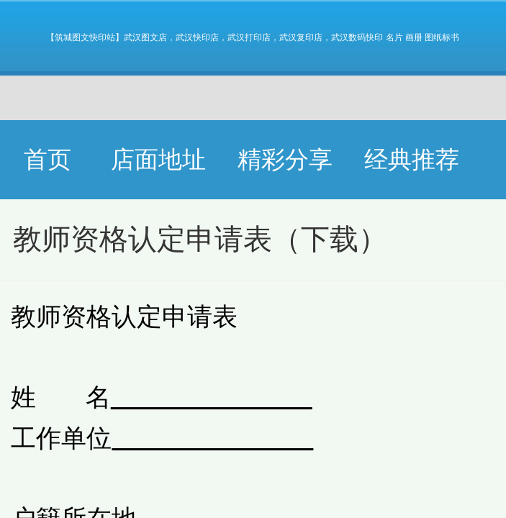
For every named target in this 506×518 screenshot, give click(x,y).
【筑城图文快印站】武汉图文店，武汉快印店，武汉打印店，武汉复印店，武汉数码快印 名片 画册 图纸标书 (252, 37)
